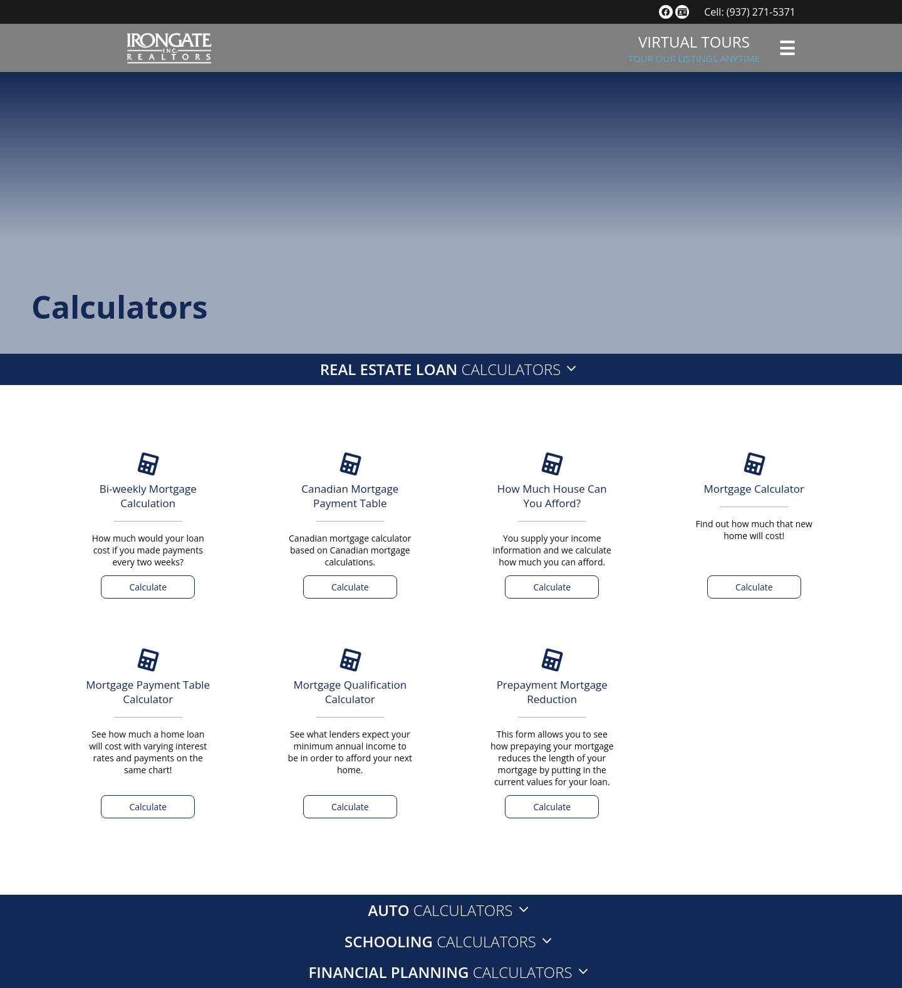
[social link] (666, 12)
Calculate (148, 587)
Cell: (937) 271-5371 (750, 12)
